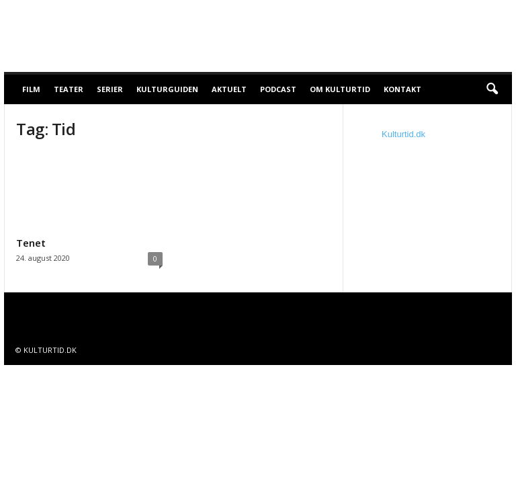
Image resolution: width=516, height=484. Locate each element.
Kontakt (402, 89)
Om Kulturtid (340, 89)
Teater (68, 89)
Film (31, 89)
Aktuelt (229, 89)
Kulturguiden (167, 89)
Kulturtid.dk (403, 134)
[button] (492, 89)
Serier (110, 89)
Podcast (278, 89)
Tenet (31, 242)
